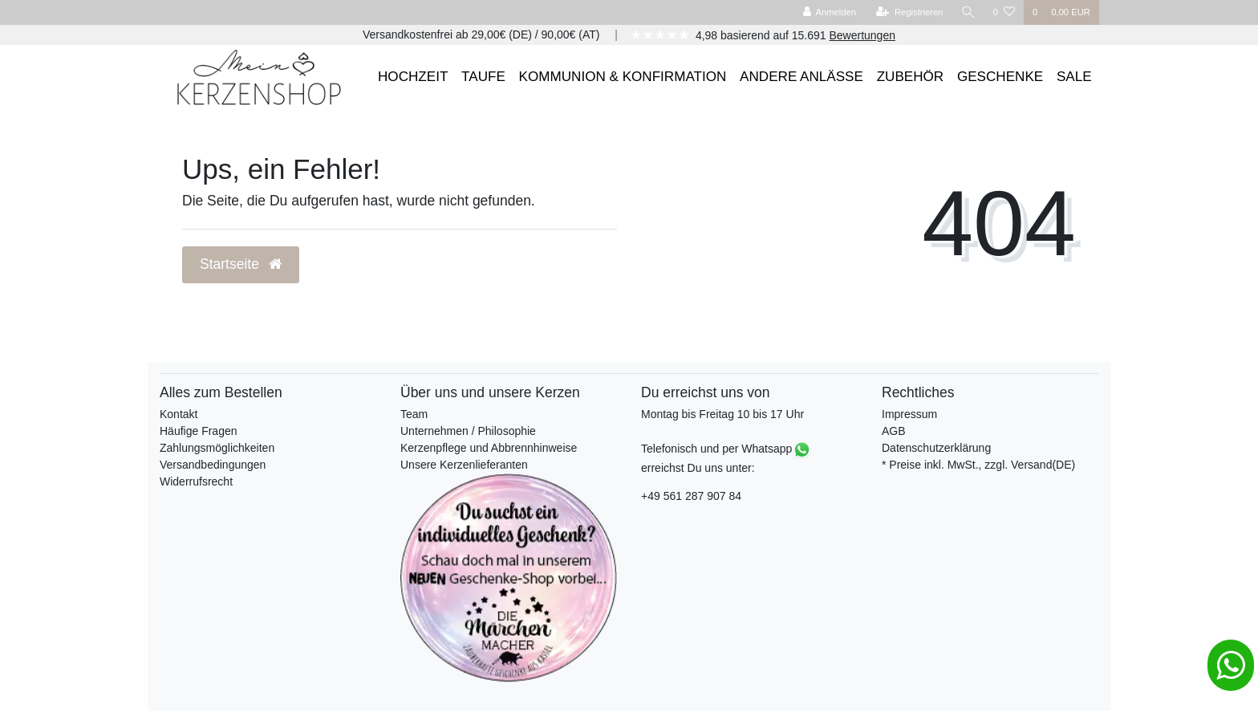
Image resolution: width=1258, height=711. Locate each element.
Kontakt (178, 414)
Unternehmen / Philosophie (468, 431)
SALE (1074, 76)
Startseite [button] (241, 264)
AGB (894, 431)
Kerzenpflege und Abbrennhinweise (488, 447)
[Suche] (968, 12)
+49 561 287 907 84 (691, 496)
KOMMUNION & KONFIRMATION (623, 76)
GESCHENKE (1000, 76)
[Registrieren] (909, 12)
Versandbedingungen (213, 464)
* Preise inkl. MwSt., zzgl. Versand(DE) (978, 464)
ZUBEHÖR (910, 76)
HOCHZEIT (413, 76)
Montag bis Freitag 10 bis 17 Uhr (722, 414)
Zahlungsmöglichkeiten (217, 447)
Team (414, 414)
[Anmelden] (829, 12)
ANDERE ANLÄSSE (801, 76)
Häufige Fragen (198, 431)
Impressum (909, 414)
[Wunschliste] (1004, 12)
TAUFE (483, 76)
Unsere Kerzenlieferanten (464, 464)
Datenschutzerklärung (936, 447)
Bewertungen (862, 35)
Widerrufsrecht (196, 481)
